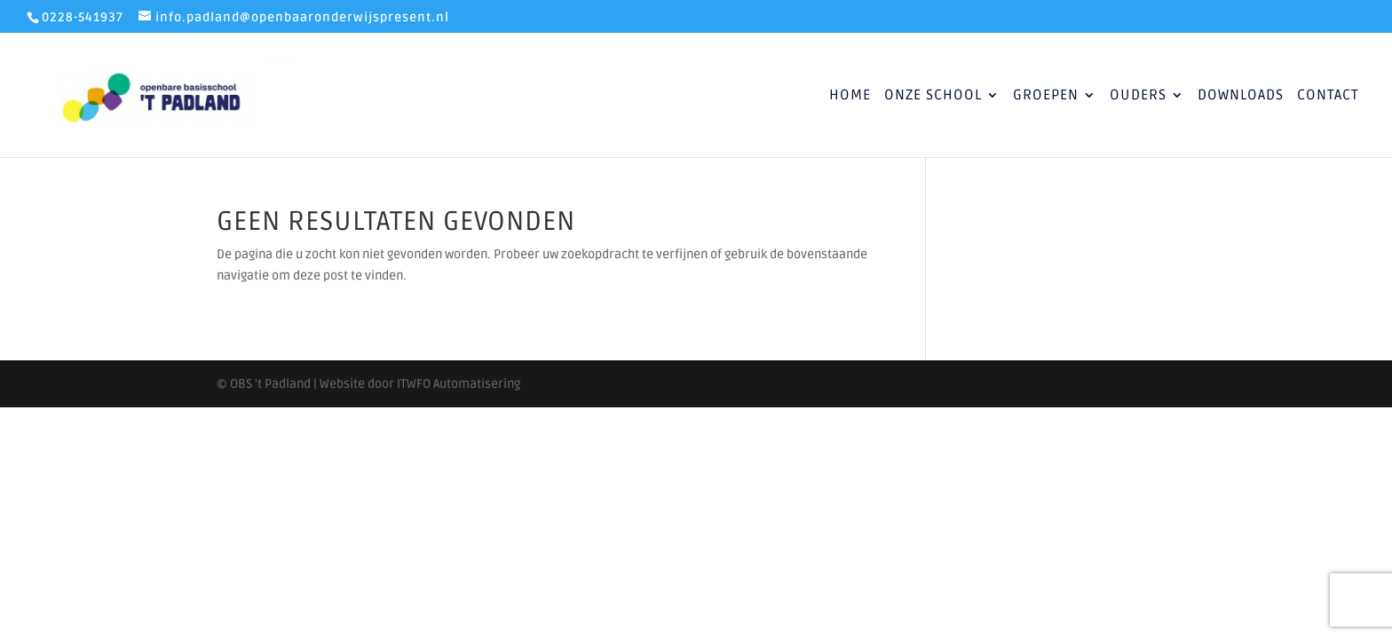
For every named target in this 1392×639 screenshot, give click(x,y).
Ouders (1138, 96)
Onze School (933, 96)
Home (850, 96)
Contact (1328, 96)
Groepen (1046, 96)
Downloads (1241, 96)
